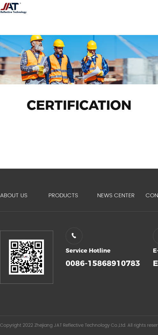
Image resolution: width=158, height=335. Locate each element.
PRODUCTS (63, 195)
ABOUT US (13, 195)
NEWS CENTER (116, 195)
